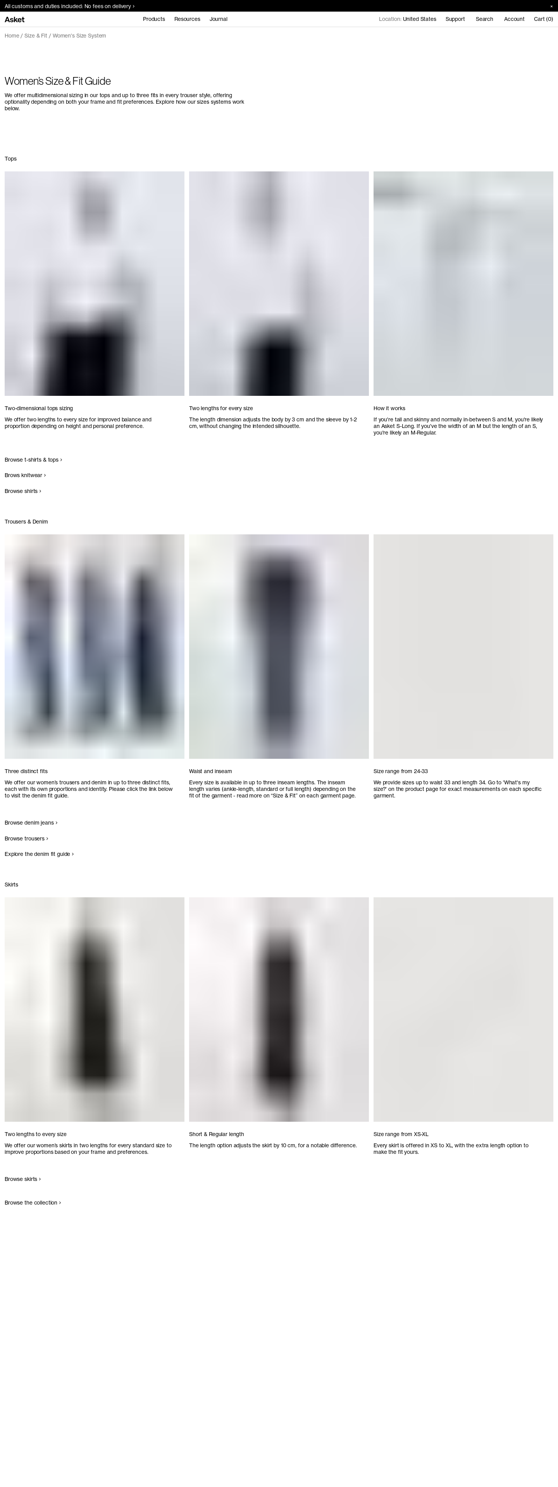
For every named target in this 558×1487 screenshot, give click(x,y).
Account (514, 19)
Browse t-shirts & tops (33, 460)
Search (484, 19)
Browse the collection (33, 1203)
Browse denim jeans (31, 823)
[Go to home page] (14, 19)
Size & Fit (35, 36)
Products (154, 19)
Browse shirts (23, 491)
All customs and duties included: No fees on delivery (69, 6)
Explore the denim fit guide (39, 854)
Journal (218, 19)
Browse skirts (23, 1179)
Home (12, 36)
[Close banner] (548, 6)
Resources (187, 19)
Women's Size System (79, 36)
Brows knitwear (25, 475)
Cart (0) (543, 19)
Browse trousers (26, 838)
